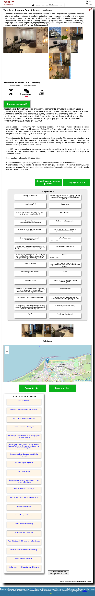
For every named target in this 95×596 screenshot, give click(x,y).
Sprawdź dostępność (17, 104)
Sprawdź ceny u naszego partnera (48, 182)
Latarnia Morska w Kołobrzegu (24, 523)
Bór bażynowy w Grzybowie (24, 463)
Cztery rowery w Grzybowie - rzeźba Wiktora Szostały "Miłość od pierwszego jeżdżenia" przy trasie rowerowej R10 (23, 446)
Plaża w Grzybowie (24, 471)
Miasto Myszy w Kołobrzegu (24, 515)
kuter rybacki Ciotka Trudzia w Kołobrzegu (24, 497)
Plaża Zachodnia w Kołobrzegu (24, 489)
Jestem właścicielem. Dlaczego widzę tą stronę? (58, 573)
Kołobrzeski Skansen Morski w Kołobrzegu (24, 550)
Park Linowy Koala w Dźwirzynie (24, 418)
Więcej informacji (77, 182)
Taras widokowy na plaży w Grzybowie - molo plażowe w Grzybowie (24, 481)
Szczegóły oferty (32, 388)
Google (32, 589)
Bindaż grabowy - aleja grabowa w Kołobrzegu (24, 567)
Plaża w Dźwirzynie (24, 401)
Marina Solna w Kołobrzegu (24, 558)
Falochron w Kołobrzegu (24, 506)
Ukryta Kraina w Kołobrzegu (24, 532)
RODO (85, 591)
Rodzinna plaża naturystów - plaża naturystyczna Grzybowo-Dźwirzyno (24, 436)
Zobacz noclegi (62, 388)
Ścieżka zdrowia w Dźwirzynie (24, 427)
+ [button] (7, 348)
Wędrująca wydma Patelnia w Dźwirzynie (23, 409)
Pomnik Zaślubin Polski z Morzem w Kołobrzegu (24, 541)
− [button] (7, 352)
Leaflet (77, 380)
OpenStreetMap (86, 380)
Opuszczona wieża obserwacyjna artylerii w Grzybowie (24, 455)
